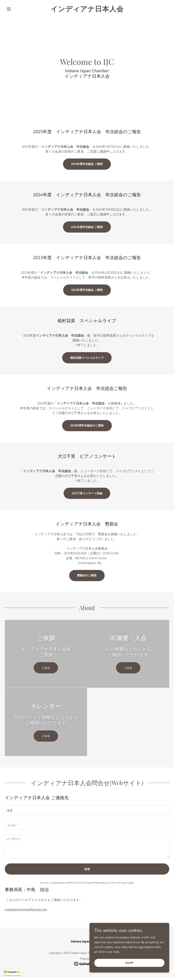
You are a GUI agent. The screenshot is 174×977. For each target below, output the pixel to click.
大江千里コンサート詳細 (87, 493)
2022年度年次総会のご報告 (87, 425)
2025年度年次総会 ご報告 (87, 164)
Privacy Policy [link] (99, 882)
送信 (87, 869)
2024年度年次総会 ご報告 (87, 227)
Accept (129, 962)
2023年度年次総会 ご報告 (87, 290)
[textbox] (87, 810)
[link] (87, 10)
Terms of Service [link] (119, 882)
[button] (17, 9)
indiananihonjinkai (26, 909)
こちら (46, 668)
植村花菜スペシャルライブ (87, 358)
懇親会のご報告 (87, 575)
